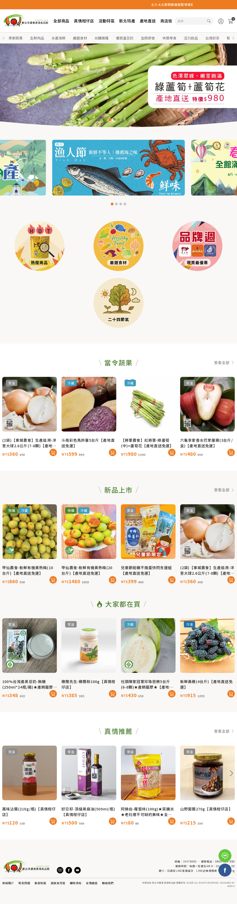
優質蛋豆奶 (124, 37)
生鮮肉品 (37, 37)
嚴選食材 (80, 37)
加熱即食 (148, 37)
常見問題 (24, 883)
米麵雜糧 (101, 37)
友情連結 (92, 883)
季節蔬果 (16, 37)
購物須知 (75, 883)
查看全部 (224, 380)
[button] (233, 38)
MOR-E (231, 886)
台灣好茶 (212, 37)
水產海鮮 (58, 37)
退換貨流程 (58, 883)
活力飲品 (191, 37)
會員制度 (40, 883)
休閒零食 (169, 37)
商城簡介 (8, 883)
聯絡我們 (108, 883)
